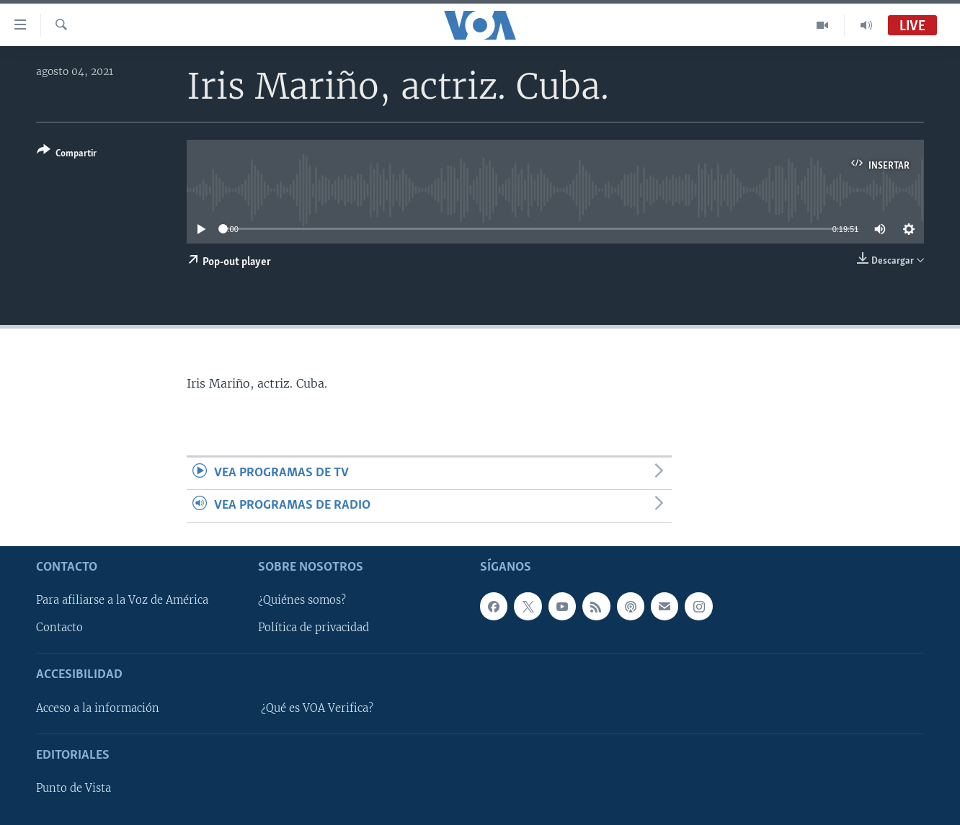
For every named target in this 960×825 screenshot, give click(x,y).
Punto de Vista (73, 788)
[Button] (67, 154)
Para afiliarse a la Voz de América (122, 600)
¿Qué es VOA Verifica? (317, 708)
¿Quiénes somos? (302, 600)
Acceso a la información (97, 708)
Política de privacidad (313, 627)
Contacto (59, 627)
